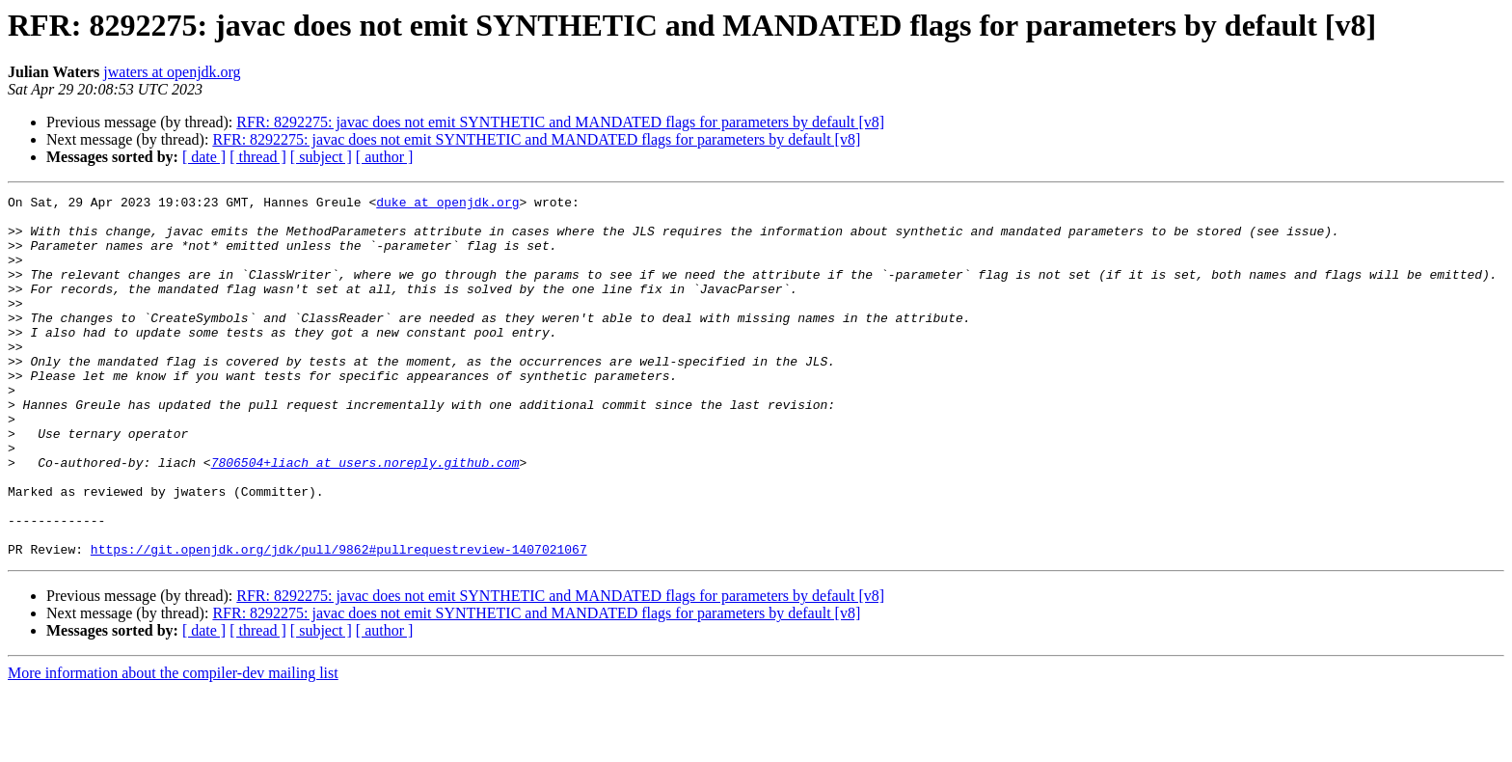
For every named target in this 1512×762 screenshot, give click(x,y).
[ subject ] (321, 157)
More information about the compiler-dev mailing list (173, 745)
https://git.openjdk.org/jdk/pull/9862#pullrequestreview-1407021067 (339, 621)
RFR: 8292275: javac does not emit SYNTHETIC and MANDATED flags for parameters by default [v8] (560, 122)
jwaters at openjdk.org (171, 72)
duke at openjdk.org (447, 204)
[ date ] (204, 157)
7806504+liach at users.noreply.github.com (365, 517)
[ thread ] (258, 157)
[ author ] (385, 157)
